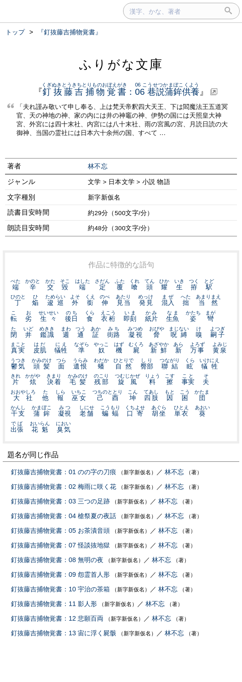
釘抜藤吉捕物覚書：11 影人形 (54, 603)
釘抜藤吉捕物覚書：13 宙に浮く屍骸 (63, 633)
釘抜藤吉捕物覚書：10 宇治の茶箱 (60, 589)
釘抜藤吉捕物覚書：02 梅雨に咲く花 (63, 486)
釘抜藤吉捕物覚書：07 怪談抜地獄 (60, 545)
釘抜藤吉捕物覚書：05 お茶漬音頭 (60, 530)
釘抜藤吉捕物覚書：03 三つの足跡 (60, 501)
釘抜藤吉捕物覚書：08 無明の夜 (57, 559)
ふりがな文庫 (121, 64)
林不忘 (98, 166)
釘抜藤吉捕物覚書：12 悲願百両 (57, 618)
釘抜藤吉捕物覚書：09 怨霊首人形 (60, 574)
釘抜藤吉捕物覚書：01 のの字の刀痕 (63, 472)
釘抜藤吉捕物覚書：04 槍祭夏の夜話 (63, 516)
